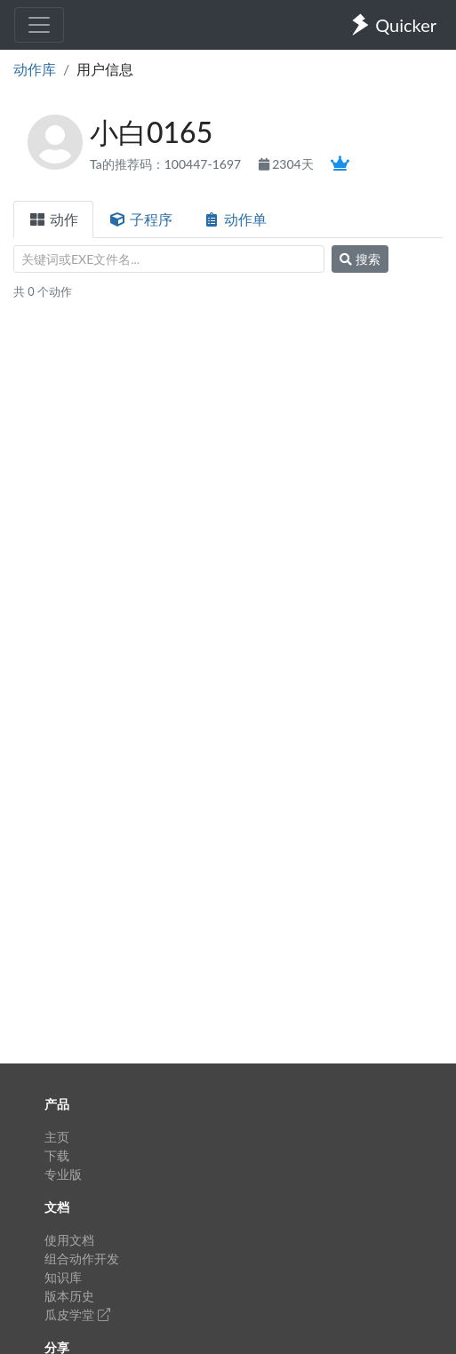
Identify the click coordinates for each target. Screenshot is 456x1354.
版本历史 (69, 1295)
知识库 (63, 1277)
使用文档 (69, 1239)
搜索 (360, 259)
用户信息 (104, 68)
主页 (56, 1136)
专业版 (63, 1174)
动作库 (34, 68)
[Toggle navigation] (39, 25)
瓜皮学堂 (77, 1314)
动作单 (235, 219)
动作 (53, 219)
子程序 (140, 219)
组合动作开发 (81, 1258)
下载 (56, 1155)
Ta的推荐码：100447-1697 (167, 163)
